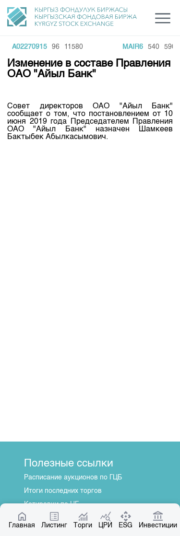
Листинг (54, 520)
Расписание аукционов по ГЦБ (73, 477)
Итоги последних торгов (63, 491)
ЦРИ (105, 520)
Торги (82, 520)
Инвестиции (158, 520)
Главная (22, 520)
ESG (125, 520)
